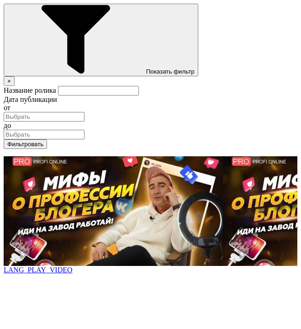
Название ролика (30, 90)
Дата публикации (30, 99)
